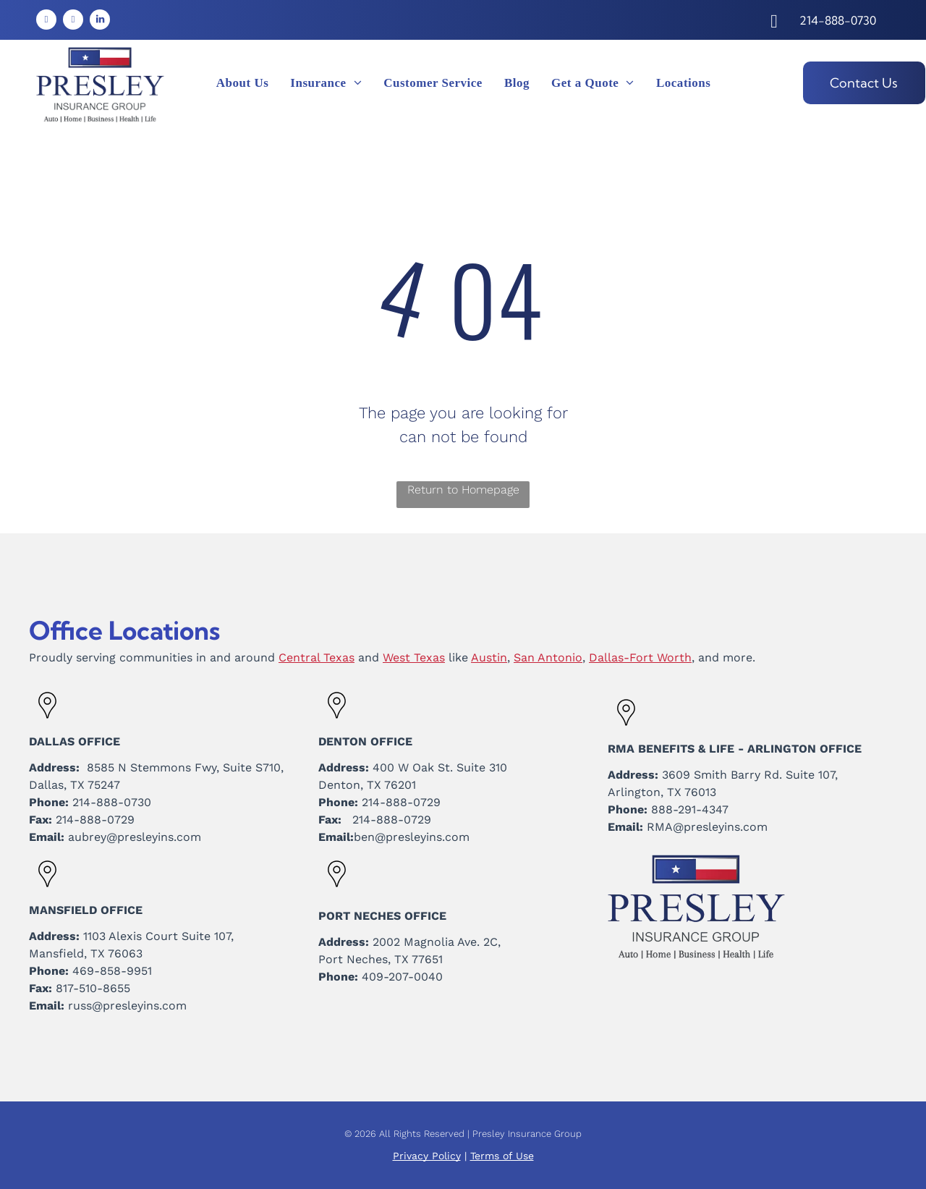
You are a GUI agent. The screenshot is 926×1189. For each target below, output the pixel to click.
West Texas (414, 657)
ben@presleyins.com (412, 837)
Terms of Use (502, 1156)
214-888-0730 (111, 802)
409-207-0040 (402, 976)
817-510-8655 (93, 988)
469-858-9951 (112, 971)
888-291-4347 (690, 809)
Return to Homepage (463, 489)
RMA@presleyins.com (707, 827)
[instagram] (73, 21)
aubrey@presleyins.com (134, 837)
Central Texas (316, 657)
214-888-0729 (95, 819)
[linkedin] (100, 21)
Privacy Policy (427, 1156)
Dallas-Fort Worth (640, 657)
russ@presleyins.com (127, 1005)
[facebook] (46, 21)
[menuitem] (242, 83)
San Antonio (548, 657)
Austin (489, 657)
